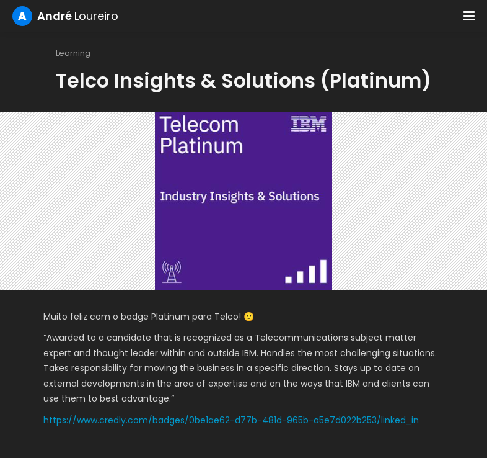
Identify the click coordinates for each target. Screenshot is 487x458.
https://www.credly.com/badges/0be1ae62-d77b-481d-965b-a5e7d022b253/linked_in (231, 420)
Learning (73, 53)
